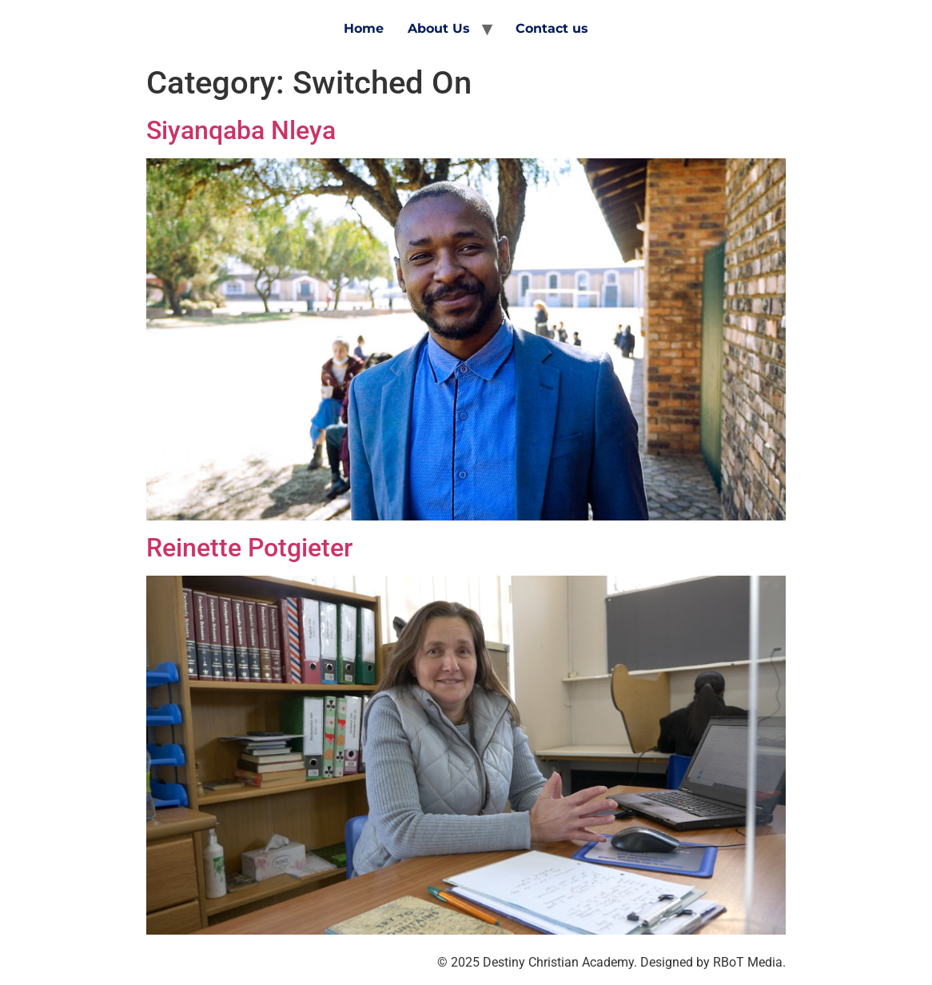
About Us (439, 28)
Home (364, 28)
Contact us (552, 28)
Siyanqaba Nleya (241, 130)
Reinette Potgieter (249, 547)
